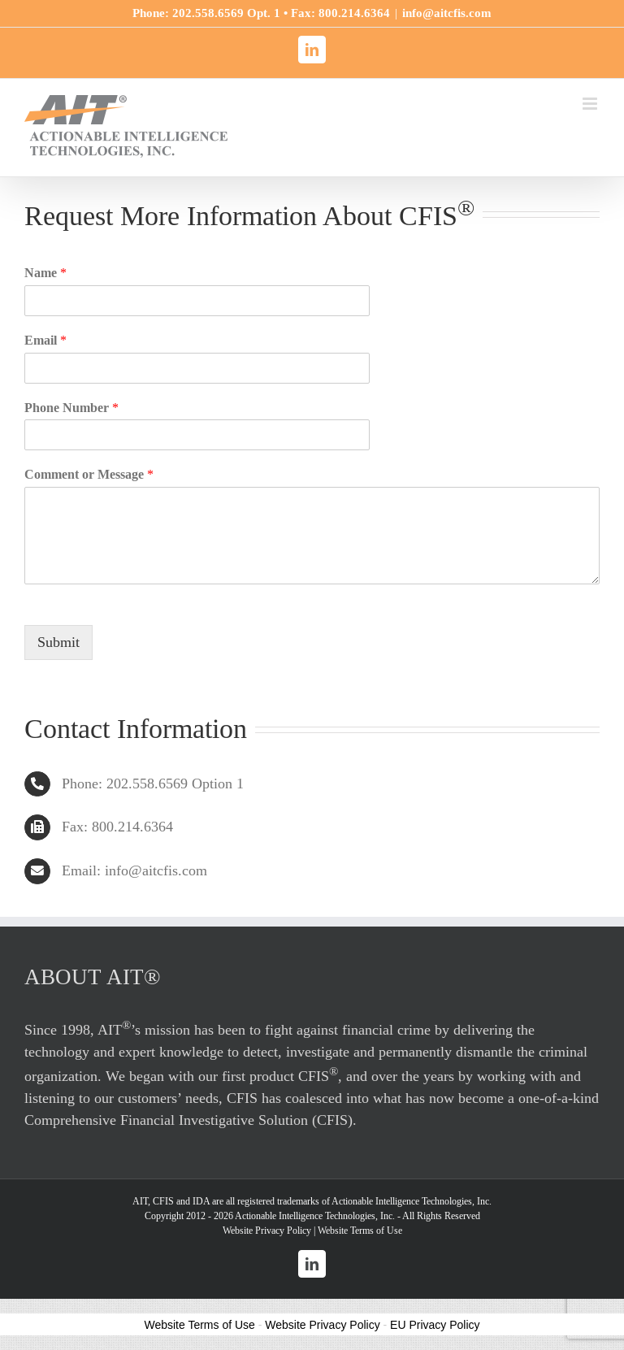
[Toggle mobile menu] (591, 103)
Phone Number (71, 407)
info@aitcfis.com (447, 13)
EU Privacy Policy (434, 1324)
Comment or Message (89, 474)
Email (45, 340)
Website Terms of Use (360, 1230)
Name (45, 272)
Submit (58, 642)
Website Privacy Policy (267, 1230)
